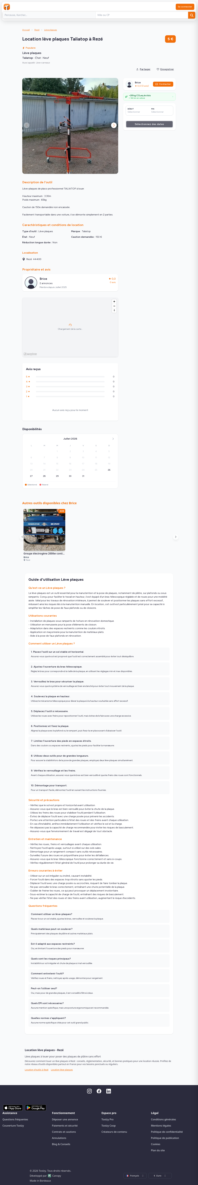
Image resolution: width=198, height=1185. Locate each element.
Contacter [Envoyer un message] (163, 84)
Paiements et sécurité (65, 1125)
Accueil (26, 30)
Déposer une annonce (65, 1119)
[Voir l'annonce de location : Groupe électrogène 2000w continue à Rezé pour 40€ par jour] (44, 537)
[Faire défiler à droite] (176, 537)
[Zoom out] (114, 306)
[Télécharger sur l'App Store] (12, 1108)
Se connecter (185, 6)
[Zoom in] (114, 301)
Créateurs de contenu (114, 1131)
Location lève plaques (62, 1069)
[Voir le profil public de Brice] (70, 282)
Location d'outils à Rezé (36, 1069)
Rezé (36, 30)
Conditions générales (163, 1119)
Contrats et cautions (64, 1131)
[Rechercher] (191, 15)
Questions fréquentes (15, 1119)
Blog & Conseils (61, 1144)
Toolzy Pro (107, 1119)
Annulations (59, 1138)
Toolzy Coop (108, 1125)
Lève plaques (50, 30)
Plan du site (158, 1150)
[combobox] (135, 1176)
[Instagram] (89, 1091)
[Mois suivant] (113, 438)
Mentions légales (161, 1125)
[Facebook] (99, 1091)
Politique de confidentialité (167, 1131)
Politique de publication (165, 1138)
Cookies (155, 1144)
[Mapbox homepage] (30, 354)
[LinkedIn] (108, 1091)
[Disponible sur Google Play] (35, 1108)
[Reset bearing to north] (114, 310)
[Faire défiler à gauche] (22, 537)
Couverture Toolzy (13, 1125)
